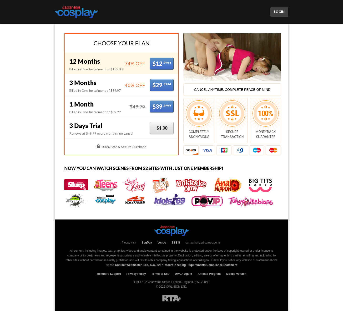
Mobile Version (236, 273)
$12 (161, 63)
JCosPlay (76, 11)
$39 (161, 106)
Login (279, 12)
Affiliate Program (209, 273)
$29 (161, 85)
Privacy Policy (136, 273)
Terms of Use (160, 273)
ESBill (176, 242)
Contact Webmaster (128, 265)
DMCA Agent (183, 273)
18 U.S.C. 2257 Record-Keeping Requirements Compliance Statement (190, 265)
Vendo (161, 242)
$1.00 (161, 128)
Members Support (108, 273)
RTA (171, 298)
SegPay (147, 242)
